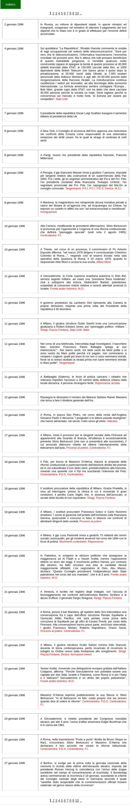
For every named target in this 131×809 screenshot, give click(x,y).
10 (77, 13)
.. (81, 13)
